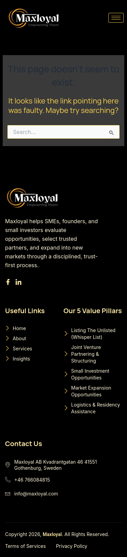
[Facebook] (9, 282)
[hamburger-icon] (116, 18)
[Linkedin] (19, 282)
